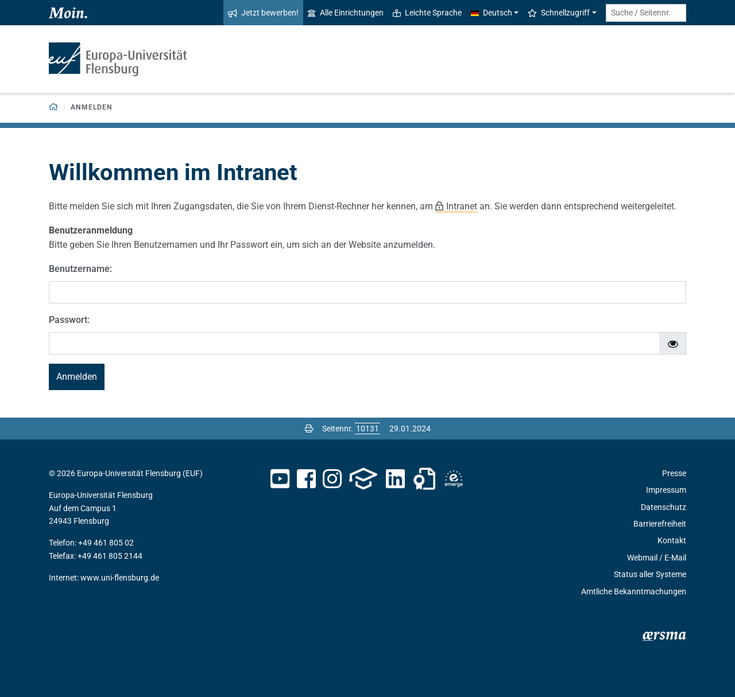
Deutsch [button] (491, 12)
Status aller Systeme (650, 574)
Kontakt (671, 540)
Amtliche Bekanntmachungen (633, 591)
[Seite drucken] (309, 428)
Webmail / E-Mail (656, 557)
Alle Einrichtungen (346, 12)
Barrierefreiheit (659, 523)
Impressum (666, 489)
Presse (674, 473)
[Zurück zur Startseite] (54, 107)
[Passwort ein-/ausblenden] (673, 343)
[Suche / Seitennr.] (646, 13)
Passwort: (69, 319)
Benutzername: (80, 268)
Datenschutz (663, 507)
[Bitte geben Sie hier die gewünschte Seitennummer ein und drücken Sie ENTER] (367, 428)
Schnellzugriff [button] (559, 12)
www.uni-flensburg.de (119, 577)
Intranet (461, 206)
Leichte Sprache (427, 12)
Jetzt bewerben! (263, 12)
